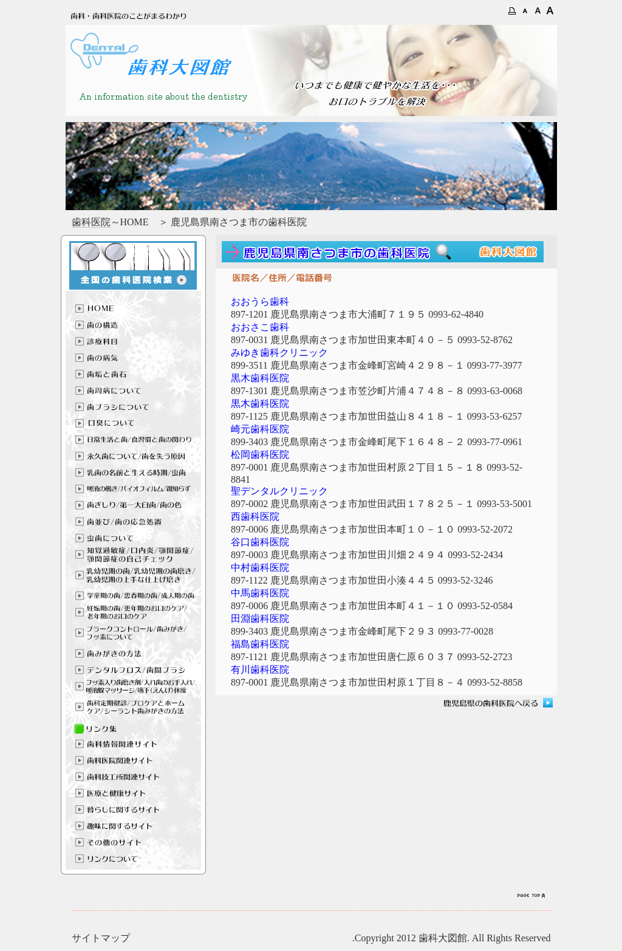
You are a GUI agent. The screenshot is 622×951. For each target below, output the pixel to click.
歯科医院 (91, 222)
